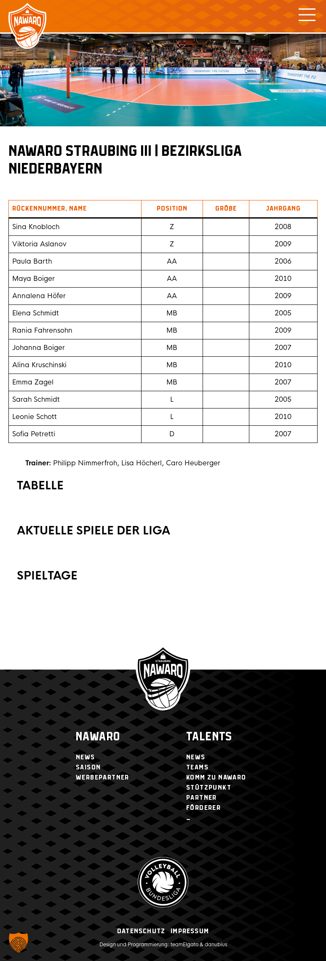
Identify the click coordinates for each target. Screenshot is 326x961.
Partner (201, 798)
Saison (88, 767)
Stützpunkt (208, 788)
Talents (209, 737)
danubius (216, 944)
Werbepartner (102, 777)
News (85, 757)
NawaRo (98, 737)
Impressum (190, 931)
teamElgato (184, 944)
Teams (197, 767)
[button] (18, 942)
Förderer (203, 808)
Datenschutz (141, 931)
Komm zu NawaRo (216, 777)
